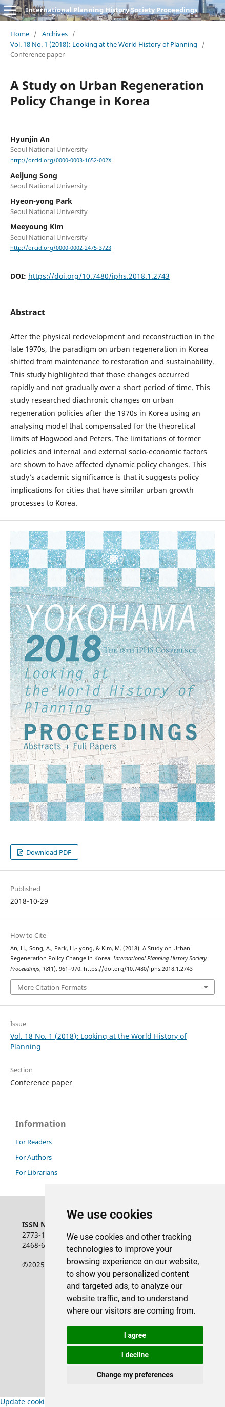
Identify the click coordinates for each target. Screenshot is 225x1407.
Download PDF (48, 852)
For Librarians (36, 1172)
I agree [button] (135, 1335)
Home (19, 33)
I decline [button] (135, 1355)
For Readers (33, 1141)
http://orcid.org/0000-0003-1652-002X (60, 160)
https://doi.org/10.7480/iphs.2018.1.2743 (99, 276)
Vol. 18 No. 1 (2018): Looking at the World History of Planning (103, 44)
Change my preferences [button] (135, 1375)
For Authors (33, 1157)
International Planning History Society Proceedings (111, 9)
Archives (55, 33)
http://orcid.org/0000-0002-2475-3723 (60, 248)
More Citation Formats (52, 987)
